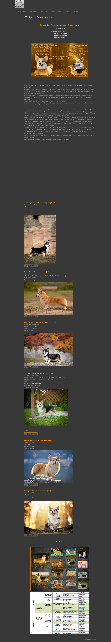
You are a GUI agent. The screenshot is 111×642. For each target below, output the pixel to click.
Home (19, 11)
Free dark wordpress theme (90, 639)
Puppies (67, 11)
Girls (42, 11)
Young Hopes (57, 11)
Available (75, 11)
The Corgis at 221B (37, 383)
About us (25, 11)
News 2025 (34, 11)
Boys (48, 11)
